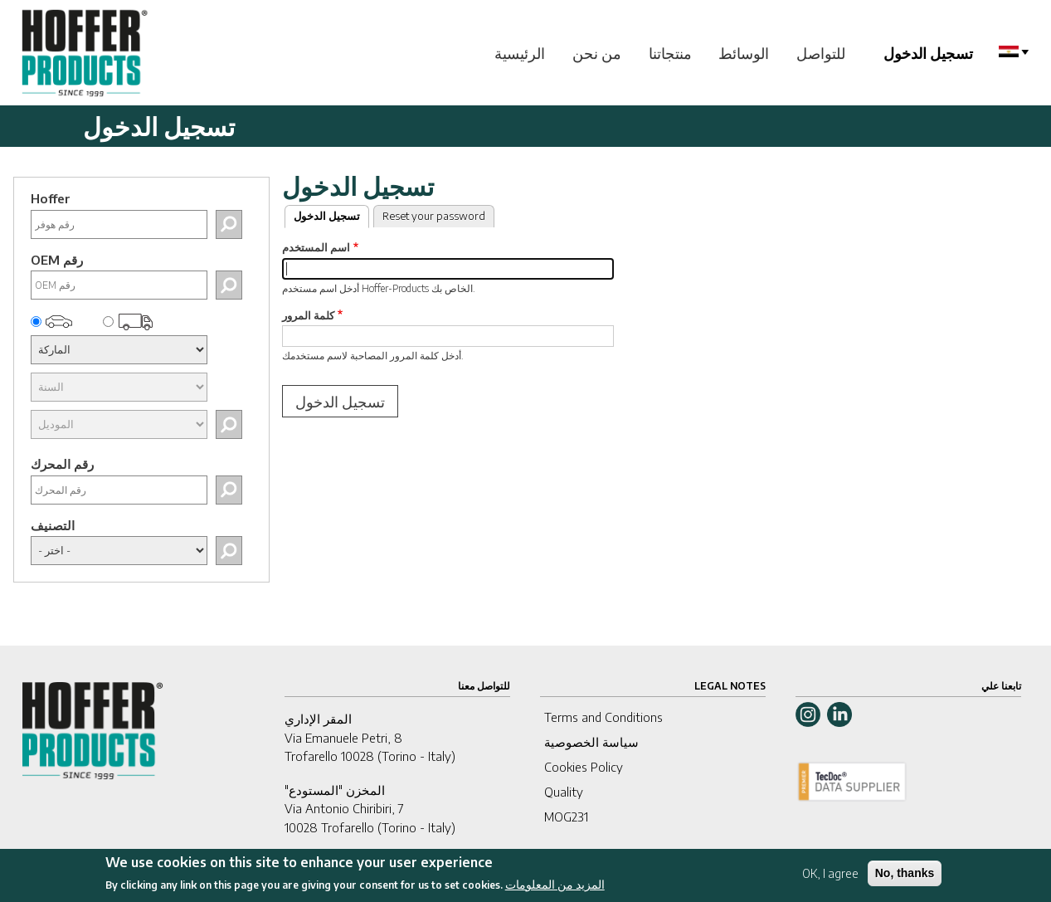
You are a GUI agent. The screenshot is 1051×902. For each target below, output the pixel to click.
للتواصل (820, 52)
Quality (563, 791)
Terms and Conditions (603, 716)
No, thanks (905, 878)
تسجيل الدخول (928, 52)
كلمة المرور (308, 315)
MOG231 (566, 816)
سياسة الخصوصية (591, 741)
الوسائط (743, 52)
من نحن (596, 52)
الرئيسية (519, 52)
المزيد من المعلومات (555, 890)
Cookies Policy (583, 766)
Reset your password (433, 215)
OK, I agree (830, 878)
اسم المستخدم (316, 247)
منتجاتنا (670, 52)
